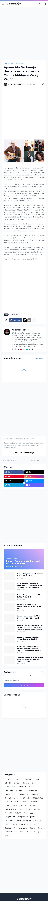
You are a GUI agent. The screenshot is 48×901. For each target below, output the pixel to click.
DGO (31, 787)
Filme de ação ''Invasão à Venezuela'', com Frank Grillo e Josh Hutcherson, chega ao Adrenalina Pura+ (29, 585)
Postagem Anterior (10, 460)
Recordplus (9, 820)
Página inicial (8, 63)
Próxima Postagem (38, 460)
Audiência (18, 779)
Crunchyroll (22, 787)
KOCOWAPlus (38, 798)
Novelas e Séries (11, 809)
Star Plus (14, 824)
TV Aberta (35, 824)
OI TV (22, 809)
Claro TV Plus (10, 787)
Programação (19, 63)
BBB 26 (8, 783)
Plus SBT (8, 813)
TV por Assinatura (20, 828)
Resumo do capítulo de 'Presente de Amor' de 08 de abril (29, 606)
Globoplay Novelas (11, 798)
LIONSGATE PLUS (12, 802)
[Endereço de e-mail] (24, 680)
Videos (20, 832)
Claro (34, 783)
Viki (28, 832)
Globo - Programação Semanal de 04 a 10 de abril (29, 575)
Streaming (24, 824)
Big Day (17, 783)
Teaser (32, 828)
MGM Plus (33, 802)
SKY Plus (38, 820)
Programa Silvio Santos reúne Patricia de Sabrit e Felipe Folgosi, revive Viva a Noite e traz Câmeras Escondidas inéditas (29, 649)
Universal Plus (10, 832)
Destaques (9, 790)
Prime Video (28, 813)
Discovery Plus (10, 794)
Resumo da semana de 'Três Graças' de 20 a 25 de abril (29, 617)
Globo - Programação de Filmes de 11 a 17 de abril (30, 596)
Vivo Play (36, 832)
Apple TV (8, 779)
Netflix (15, 805)
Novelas (33, 805)
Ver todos (39, 358)
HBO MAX (25, 798)
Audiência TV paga (32, 779)
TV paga (8, 828)
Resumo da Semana (24, 820)
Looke (24, 802)
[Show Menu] (3, 4)
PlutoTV (18, 813)
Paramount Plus (33, 809)
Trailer (40, 828)
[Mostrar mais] (34, 320)
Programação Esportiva (26, 817)
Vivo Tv (7, 835)
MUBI (7, 805)
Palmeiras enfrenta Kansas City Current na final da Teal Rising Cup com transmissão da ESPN (30, 628)
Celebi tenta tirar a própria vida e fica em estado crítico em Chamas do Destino (30, 659)
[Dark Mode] (40, 4)
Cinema (26, 783)
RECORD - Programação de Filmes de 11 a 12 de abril (28, 638)
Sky (6, 824)
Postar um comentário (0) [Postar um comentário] (24, 453)
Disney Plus (23, 794)
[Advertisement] (24, 34)
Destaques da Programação (26, 790)
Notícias (24, 805)
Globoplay (34, 794)
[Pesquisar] (45, 4)
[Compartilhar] (42, 84)
